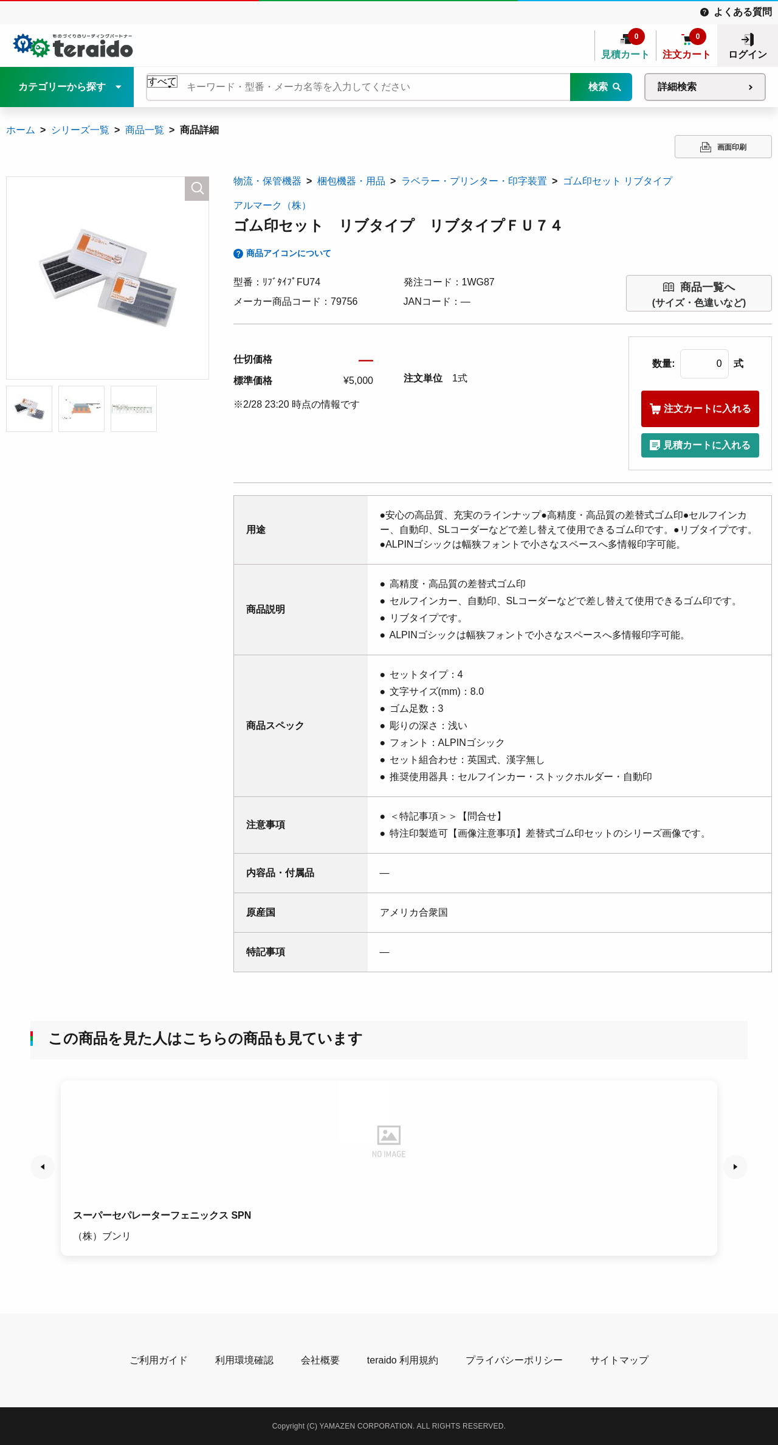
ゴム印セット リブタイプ (617, 181)
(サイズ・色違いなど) (699, 293)
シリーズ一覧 (80, 130)
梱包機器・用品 (351, 181)
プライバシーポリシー (514, 1360)
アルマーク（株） (272, 205)
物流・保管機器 (267, 181)
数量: (663, 363)
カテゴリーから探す (62, 87)
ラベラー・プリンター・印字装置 (474, 181)
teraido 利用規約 (402, 1360)
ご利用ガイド (158, 1360)
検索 (598, 87)
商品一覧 (144, 130)
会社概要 (320, 1360)
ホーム (20, 130)
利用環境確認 (244, 1360)
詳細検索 (677, 87)
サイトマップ (619, 1360)
